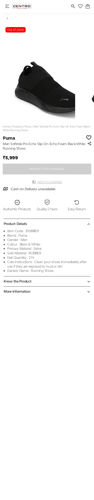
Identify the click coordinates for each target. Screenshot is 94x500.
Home (6, 126)
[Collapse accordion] (47, 224)
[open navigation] (7, 6)
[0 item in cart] (87, 6)
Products (17, 126)
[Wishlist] (88, 138)
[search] (73, 6)
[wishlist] (80, 6)
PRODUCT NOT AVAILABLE (47, 169)
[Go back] (7, 18)
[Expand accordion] (47, 281)
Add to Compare (47, 182)
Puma (28, 126)
